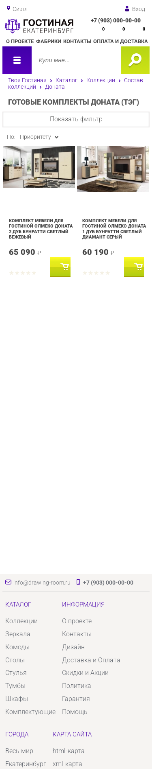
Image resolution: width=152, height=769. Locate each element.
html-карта (69, 751)
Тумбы (15, 686)
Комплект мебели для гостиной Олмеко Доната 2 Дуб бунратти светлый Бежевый (41, 229)
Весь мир (19, 751)
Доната (55, 86)
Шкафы (16, 699)
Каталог (66, 80)
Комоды (17, 647)
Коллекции (100, 80)
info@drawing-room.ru (42, 582)
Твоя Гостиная (27, 80)
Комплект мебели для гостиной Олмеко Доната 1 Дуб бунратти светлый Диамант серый (114, 229)
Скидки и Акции (85, 673)
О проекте (20, 41)
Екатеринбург (25, 764)
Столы (15, 660)
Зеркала (17, 634)
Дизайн (73, 647)
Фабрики (48, 41)
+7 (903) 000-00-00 (116, 20)
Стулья (16, 673)
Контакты (77, 41)
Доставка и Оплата (91, 660)
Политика (76, 686)
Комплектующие (30, 712)
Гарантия (76, 699)
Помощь (75, 712)
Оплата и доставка (120, 41)
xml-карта (67, 764)
